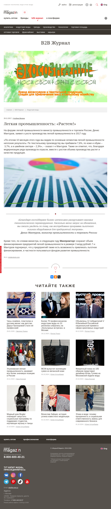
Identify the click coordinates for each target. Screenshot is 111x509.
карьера (51, 32)
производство (49, 27)
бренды (24, 18)
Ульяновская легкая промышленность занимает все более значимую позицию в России (21, 372)
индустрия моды (23, 27)
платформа (51, 439)
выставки (41, 32)
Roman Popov (55, 334)
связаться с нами (24, 12)
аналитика (8, 27)
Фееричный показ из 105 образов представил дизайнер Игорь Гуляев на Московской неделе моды (88, 372)
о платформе (53, 18)
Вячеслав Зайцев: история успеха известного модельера (55, 415)
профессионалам (31, 439)
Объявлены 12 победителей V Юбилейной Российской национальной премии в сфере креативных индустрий (90, 324)
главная (9, 110)
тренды (37, 27)
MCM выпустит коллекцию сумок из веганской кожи (53, 370)
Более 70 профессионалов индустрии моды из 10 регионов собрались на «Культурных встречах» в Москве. (54, 325)
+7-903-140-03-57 (17, 500)
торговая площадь (79, 27)
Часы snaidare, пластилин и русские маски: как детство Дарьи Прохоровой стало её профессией (20, 324)
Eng (105, 5)
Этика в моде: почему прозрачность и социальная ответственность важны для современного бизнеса (89, 417)
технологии (63, 27)
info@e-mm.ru (13, 488)
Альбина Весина (19, 118)
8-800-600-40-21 (14, 457)
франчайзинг (28, 32)
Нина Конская (21, 379)
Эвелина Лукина (22, 331)
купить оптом (10, 18)
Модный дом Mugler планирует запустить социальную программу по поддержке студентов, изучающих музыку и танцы (20, 418)
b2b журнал (37, 18)
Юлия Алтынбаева (57, 374)
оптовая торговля (11, 32)
